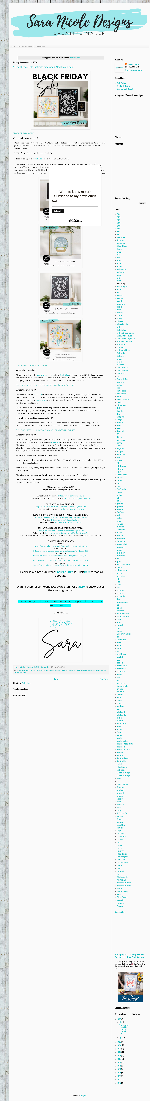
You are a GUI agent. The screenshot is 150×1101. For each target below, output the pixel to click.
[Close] (100, 165)
